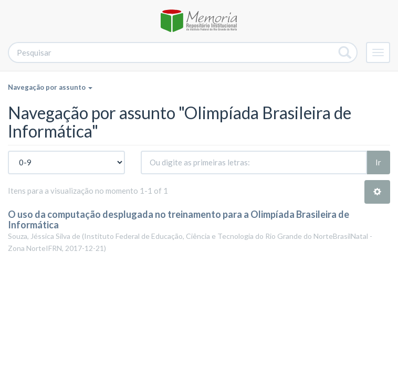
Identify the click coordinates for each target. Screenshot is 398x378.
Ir (378, 162)
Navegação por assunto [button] (50, 87)
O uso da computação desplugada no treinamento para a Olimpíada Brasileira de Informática (178, 219)
